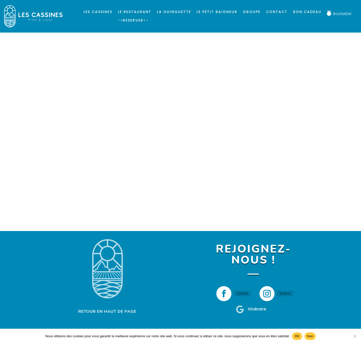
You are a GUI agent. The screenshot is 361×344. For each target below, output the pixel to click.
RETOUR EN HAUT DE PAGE (107, 311)
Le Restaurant (134, 11)
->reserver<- (133, 20)
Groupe (251, 11)
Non (310, 336)
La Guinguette (174, 11)
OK (297, 336)
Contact (277, 11)
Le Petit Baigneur (217, 11)
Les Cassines (97, 11)
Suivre (242, 293)
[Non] (354, 336)
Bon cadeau (307, 11)
